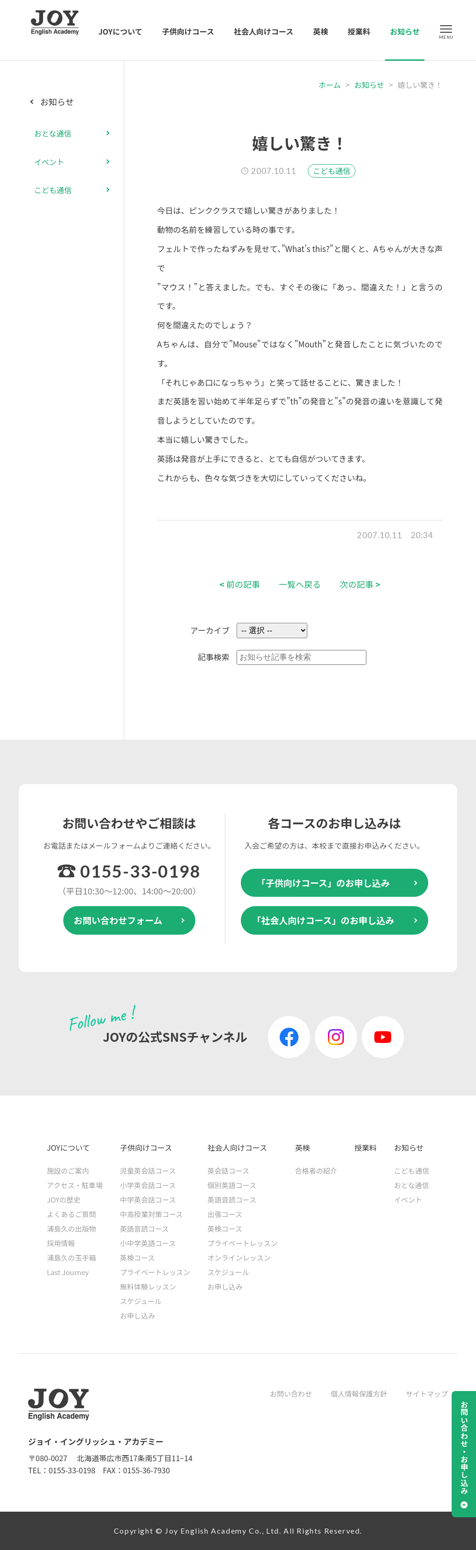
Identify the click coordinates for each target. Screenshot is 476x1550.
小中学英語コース (148, 1243)
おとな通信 (53, 133)
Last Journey (68, 1272)
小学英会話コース (148, 1185)
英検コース (137, 1257)
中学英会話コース (148, 1199)
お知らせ (405, 31)
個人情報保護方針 (359, 1394)
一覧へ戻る (300, 584)
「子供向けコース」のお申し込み (323, 882)
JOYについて (120, 31)
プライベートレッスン (155, 1272)
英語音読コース (144, 1228)
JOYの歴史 (64, 1199)
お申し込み (137, 1315)
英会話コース (228, 1170)
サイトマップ (427, 1394)
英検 (320, 31)
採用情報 (61, 1243)
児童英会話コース (148, 1170)
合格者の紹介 (316, 1170)
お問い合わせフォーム (118, 920)
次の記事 (360, 584)
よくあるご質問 (71, 1214)
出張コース (225, 1214)
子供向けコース (188, 31)
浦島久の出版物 (71, 1228)
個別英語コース (232, 1185)
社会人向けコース (263, 31)
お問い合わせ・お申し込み (464, 1447)
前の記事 (239, 584)
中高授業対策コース (151, 1214)
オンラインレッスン (239, 1257)
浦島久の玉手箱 (71, 1257)
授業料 (359, 31)
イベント (49, 161)
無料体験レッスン (148, 1286)
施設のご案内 (68, 1170)
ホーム (330, 84)
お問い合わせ (291, 1394)
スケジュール (141, 1301)
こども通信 (331, 170)
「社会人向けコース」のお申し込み (323, 920)
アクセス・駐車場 (75, 1185)
